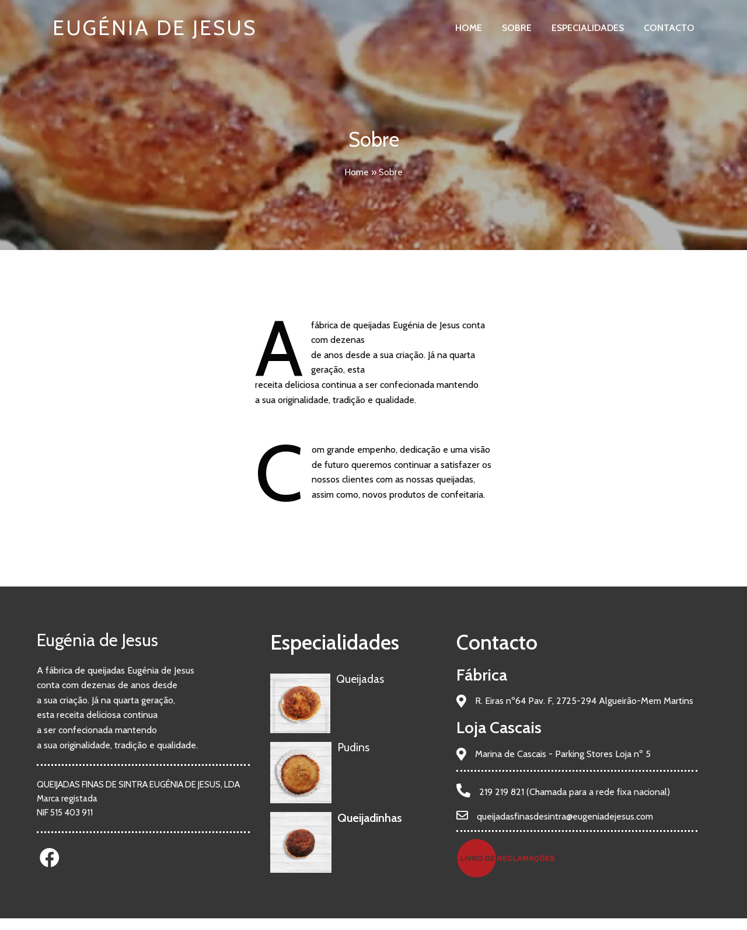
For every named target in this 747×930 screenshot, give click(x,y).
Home (356, 172)
